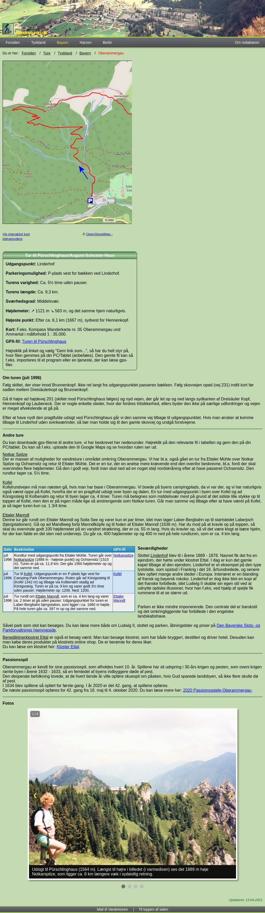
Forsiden (13, 42)
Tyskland (38, 42)
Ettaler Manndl (119, 598)
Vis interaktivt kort (16, 234)
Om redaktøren (247, 42)
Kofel (117, 574)
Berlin (107, 42)
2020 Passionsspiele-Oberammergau (217, 690)
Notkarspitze (123, 555)
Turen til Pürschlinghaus (44, 341)
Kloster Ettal (68, 647)
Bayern (85, 53)
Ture (46, 53)
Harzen (85, 42)
